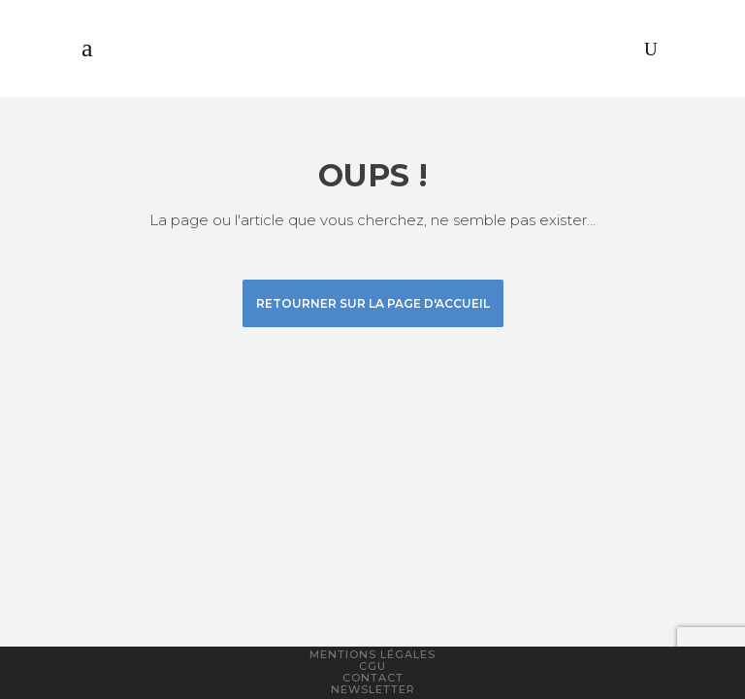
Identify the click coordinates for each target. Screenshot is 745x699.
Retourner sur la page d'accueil (373, 303)
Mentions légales (372, 654)
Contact (373, 677)
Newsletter (373, 689)
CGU (372, 666)
